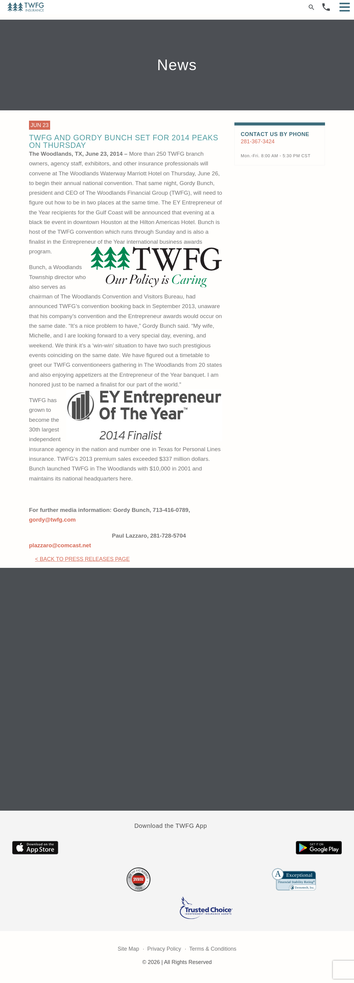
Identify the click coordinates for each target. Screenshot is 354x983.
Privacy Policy (164, 949)
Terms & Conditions (213, 949)
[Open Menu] (344, 7)
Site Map (128, 949)
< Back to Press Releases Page (82, 559)
